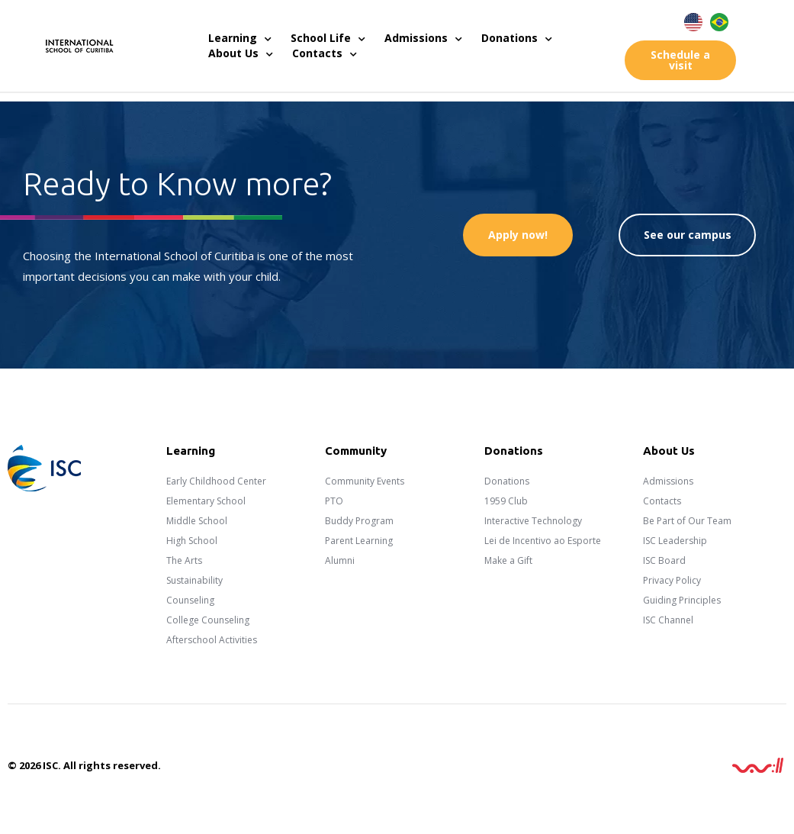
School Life (328, 38)
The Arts (184, 560)
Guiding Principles (682, 600)
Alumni (340, 560)
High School (191, 540)
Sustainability (194, 580)
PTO (334, 500)
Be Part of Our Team (687, 520)
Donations (516, 38)
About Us (240, 53)
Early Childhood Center (216, 481)
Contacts (324, 53)
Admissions (423, 38)
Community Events (364, 481)
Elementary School (206, 500)
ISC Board (664, 560)
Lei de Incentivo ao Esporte (542, 540)
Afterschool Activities (211, 639)
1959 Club (506, 500)
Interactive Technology (533, 520)
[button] (680, 60)
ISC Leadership (675, 540)
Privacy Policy (672, 580)
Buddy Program (359, 520)
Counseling (190, 600)
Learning (240, 38)
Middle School (196, 520)
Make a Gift (508, 560)
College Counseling (207, 619)
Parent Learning (359, 540)
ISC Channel (668, 619)
